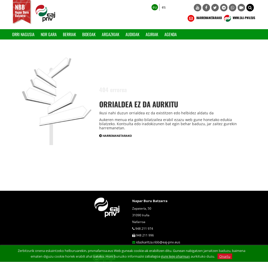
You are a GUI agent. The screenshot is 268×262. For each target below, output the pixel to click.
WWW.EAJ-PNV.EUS (239, 18)
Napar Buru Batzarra (149, 201)
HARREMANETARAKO (204, 18)
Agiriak (152, 34)
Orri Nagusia (23, 34)
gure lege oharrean (175, 256)
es (164, 7)
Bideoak (89, 34)
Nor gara (49, 34)
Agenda (170, 34)
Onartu (224, 256)
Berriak (69, 34)
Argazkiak (110, 34)
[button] (250, 7)
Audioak (132, 34)
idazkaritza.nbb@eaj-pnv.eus (158, 242)
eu (155, 7)
